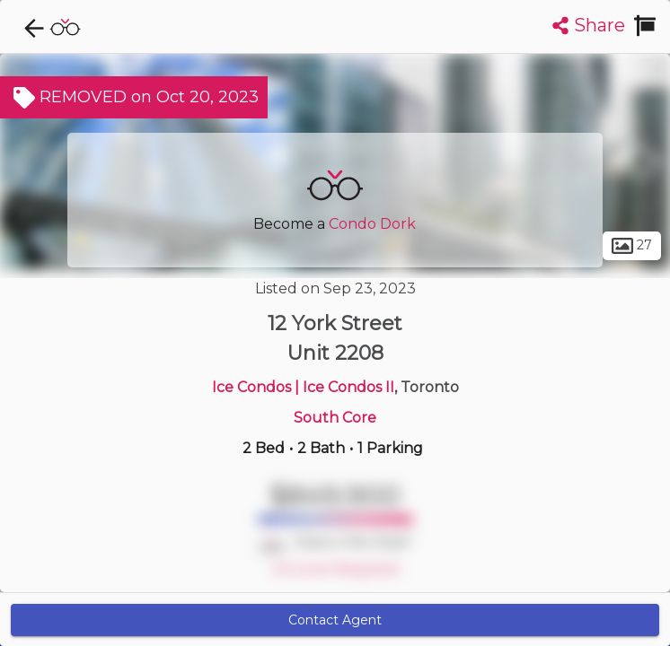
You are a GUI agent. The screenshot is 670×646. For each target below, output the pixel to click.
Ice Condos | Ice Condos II (303, 387)
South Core (335, 417)
